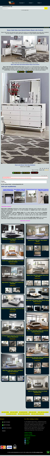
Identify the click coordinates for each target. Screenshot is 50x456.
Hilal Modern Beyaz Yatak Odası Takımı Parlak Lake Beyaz (12, 239)
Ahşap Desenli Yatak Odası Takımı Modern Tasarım (37, 241)
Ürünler (30, 2)
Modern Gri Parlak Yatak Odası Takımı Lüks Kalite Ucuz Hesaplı (13, 309)
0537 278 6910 (16, 173)
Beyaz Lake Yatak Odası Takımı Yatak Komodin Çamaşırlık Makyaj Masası (37, 331)
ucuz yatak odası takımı (23, 412)
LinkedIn (27, 442)
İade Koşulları (27, 437)
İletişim (39, 2)
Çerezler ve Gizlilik (28, 434)
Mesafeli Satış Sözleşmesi (29, 435)
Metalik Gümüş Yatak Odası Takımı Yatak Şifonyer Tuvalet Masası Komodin (37, 358)
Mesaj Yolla (21, 71)
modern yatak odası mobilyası (43, 412)
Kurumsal (21, 2)
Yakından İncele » (13, 263)
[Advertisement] (25, 18)
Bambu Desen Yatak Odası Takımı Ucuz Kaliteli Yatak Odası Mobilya (13, 261)
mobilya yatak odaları (32, 412)
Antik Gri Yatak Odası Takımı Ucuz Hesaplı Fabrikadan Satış (37, 392)
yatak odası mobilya (5, 412)
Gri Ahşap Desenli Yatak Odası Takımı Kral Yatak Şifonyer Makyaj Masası (13, 336)
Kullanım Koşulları (28, 432)
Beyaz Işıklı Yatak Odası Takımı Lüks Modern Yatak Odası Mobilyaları (13, 371)
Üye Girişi (47, 27)
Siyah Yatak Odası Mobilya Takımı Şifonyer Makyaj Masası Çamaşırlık (37, 301)
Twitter (26, 440)
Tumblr (26, 443)
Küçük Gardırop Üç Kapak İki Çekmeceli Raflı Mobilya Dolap (10, 190)
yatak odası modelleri (14, 412)
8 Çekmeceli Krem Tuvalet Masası (33, 189)
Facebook (27, 438)
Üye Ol (45, 27)
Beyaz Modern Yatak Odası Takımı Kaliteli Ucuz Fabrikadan (21, 190)
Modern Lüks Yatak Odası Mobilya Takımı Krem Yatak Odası (37, 276)
